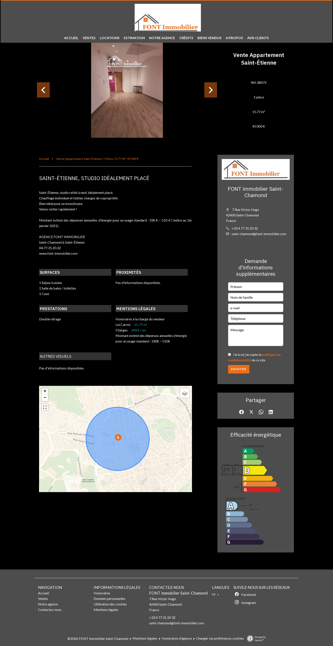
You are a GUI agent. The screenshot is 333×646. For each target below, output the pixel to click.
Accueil (44, 158)
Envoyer (239, 369)
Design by (255, 638)
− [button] (45, 398)
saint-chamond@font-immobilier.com (258, 234)
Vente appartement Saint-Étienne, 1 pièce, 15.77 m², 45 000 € (97, 158)
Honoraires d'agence (177, 638)
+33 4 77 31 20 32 (244, 228)
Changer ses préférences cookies (220, 638)
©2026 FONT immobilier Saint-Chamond (98, 638)
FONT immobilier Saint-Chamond (256, 192)
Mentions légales (145, 638)
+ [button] (45, 391)
